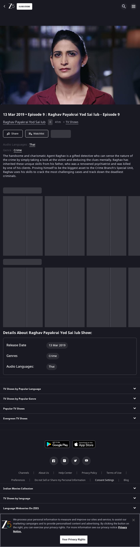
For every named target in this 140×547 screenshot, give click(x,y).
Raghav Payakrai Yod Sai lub (24, 122)
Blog (126, 480)
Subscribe (24, 6)
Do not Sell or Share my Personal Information (60, 480)
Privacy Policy (89, 473)
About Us (44, 473)
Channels (24, 473)
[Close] (133, 520)
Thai (32, 145)
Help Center (65, 473)
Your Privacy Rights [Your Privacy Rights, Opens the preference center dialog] (73, 539)
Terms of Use (114, 473)
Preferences (18, 480)
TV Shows (72, 122)
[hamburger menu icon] (133, 6)
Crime (18, 150)
